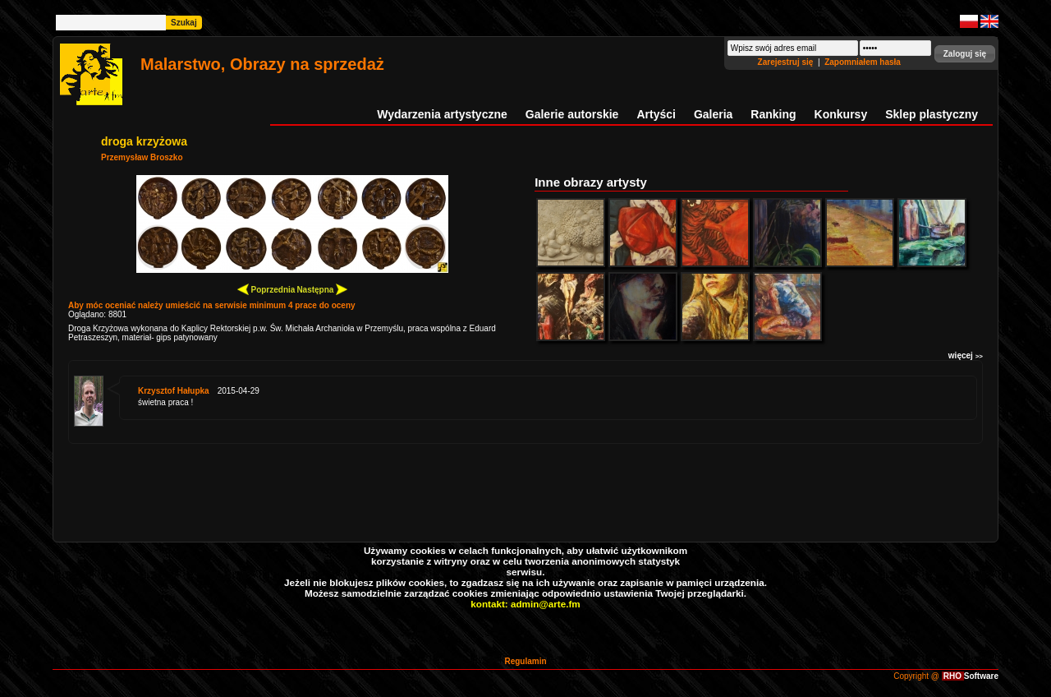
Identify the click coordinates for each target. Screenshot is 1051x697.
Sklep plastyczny (931, 114)
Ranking (773, 114)
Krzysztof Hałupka (173, 390)
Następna (321, 289)
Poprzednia (266, 289)
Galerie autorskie (572, 114)
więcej (965, 355)
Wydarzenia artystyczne (442, 114)
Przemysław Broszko (142, 157)
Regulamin (525, 661)
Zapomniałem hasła (862, 62)
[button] (964, 53)
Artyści (655, 114)
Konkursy (841, 114)
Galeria (713, 114)
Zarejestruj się (787, 62)
